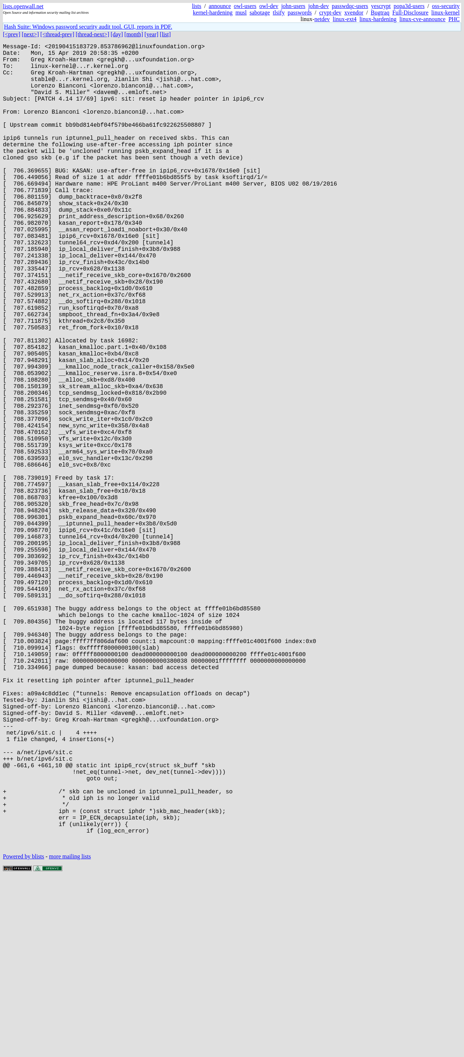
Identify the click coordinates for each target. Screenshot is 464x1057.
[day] (117, 34)
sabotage (260, 12)
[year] (151, 34)
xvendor (353, 12)
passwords (299, 12)
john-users (293, 6)
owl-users (245, 6)
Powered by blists (23, 1035)
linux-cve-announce (422, 19)
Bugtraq (380, 12)
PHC (454, 19)
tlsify (279, 12)
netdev (322, 19)
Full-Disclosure (410, 12)
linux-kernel (445, 12)
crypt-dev (330, 12)
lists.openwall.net (23, 6)
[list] (165, 34)
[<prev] (11, 34)
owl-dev (268, 6)
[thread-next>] (92, 34)
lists (196, 6)
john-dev (318, 6)
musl (240, 12)
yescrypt (381, 6)
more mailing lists (70, 1035)
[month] (133, 34)
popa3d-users (409, 6)
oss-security (446, 6)
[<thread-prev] (57, 34)
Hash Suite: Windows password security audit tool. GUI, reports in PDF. (88, 27)
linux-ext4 (345, 19)
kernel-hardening (212, 12)
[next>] (30, 34)
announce (220, 6)
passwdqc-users (350, 6)
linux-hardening (378, 19)
